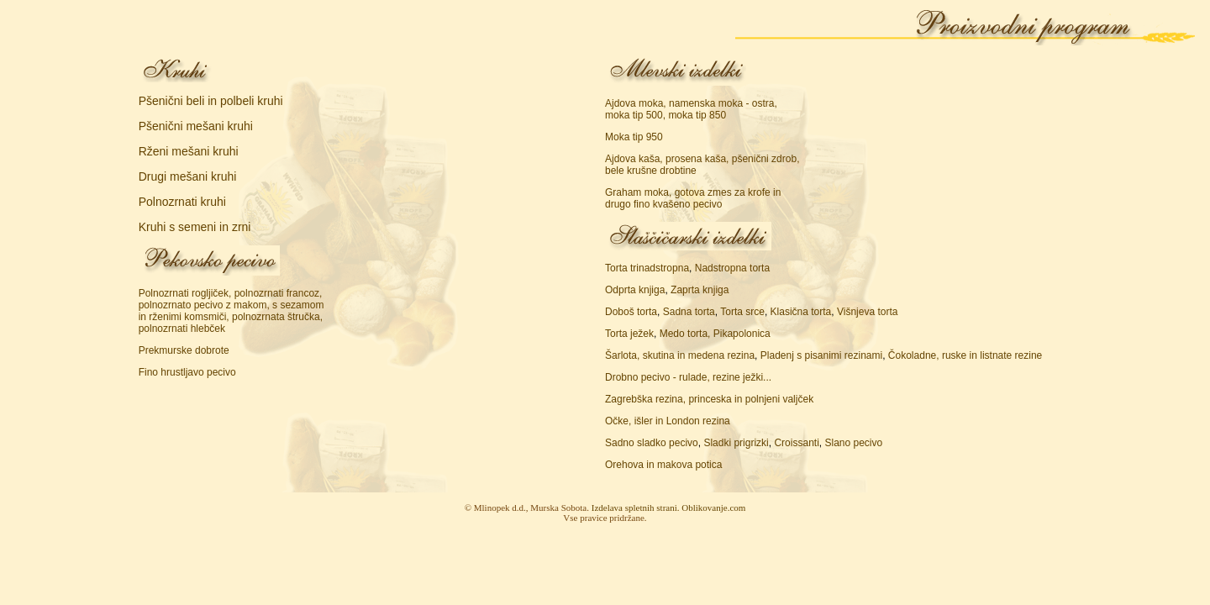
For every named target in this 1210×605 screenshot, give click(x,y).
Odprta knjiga (635, 290)
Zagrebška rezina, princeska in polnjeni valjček (709, 399)
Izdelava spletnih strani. (636, 507)
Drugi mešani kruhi (188, 176)
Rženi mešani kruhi (189, 151)
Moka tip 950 (634, 137)
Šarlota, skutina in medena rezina (680, 355)
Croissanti (796, 443)
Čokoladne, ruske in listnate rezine (965, 355)
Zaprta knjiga (700, 290)
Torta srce (742, 312)
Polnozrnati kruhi (182, 201)
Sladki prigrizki (735, 443)
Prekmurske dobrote (184, 350)
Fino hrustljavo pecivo (187, 372)
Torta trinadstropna (647, 268)
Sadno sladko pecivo (651, 443)
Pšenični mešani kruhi (196, 126)
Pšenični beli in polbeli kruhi (211, 101)
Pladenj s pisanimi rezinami (821, 355)
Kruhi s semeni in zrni (195, 227)
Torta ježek (629, 333)
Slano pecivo (853, 443)
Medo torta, (685, 333)
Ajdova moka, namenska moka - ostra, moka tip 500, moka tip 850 (691, 109)
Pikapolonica (742, 333)
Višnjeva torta (867, 312)
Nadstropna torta (732, 268)
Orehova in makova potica (663, 465)
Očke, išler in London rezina (667, 421)
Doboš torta (631, 312)
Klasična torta (801, 312)
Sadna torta (689, 312)
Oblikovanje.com (713, 507)
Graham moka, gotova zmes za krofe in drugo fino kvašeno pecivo (693, 198)
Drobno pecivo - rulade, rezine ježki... (688, 377)
